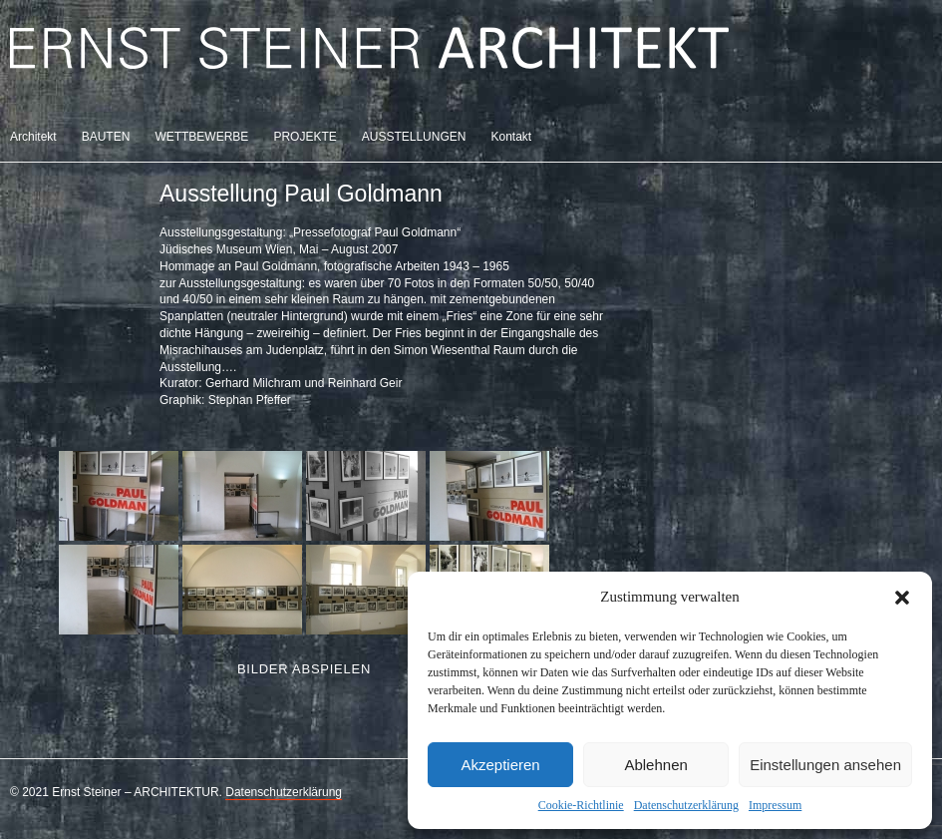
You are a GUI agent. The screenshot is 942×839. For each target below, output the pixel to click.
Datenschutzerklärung (686, 805)
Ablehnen (655, 764)
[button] (902, 598)
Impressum (775, 805)
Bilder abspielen (304, 668)
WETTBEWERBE (201, 137)
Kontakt (510, 137)
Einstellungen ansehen (825, 764)
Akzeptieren (500, 764)
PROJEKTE (304, 137)
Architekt (33, 137)
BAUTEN (106, 137)
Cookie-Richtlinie (581, 805)
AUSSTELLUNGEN (414, 137)
